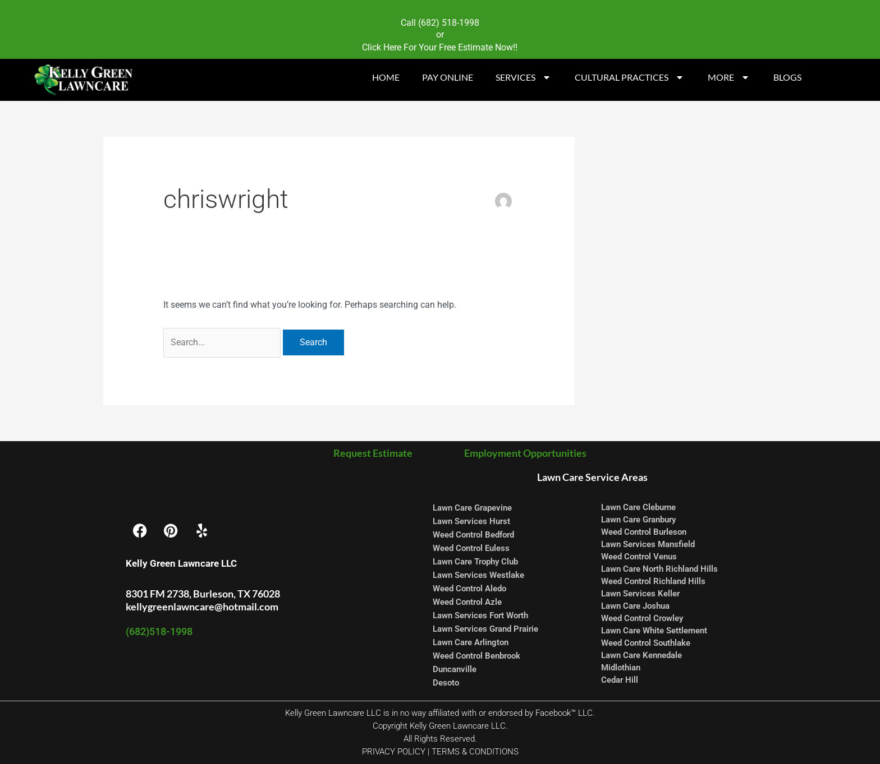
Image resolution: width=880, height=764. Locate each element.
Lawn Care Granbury (638, 520)
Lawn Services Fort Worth (480, 615)
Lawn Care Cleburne (638, 507)
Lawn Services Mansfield (648, 544)
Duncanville (454, 669)
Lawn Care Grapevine (472, 508)
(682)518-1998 (159, 631)
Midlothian (620, 668)
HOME (386, 77)
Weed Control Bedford (473, 535)
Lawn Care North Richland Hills (659, 569)
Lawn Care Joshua (635, 606)
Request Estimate (375, 453)
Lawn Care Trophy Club (475, 562)
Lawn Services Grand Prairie (485, 629)
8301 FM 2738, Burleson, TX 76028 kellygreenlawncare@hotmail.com (203, 600)
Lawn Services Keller (640, 594)
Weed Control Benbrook (476, 656)
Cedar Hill (619, 680)
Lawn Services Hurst (471, 521)
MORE (729, 77)
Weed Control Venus (639, 557)
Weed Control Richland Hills (653, 581)
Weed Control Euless (471, 548)
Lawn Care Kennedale (641, 655)
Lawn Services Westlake (478, 575)
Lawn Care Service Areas (592, 477)
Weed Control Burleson (643, 532)
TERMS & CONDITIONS (475, 752)
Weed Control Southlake (645, 643)
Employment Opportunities (524, 453)
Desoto (446, 683)
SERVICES (524, 77)
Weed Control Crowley (642, 618)
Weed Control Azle (467, 602)
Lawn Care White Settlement (654, 631)
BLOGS (787, 77)
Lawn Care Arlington (470, 642)
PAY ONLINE (447, 77)
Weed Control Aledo (469, 589)
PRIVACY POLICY (393, 752)
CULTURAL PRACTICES (630, 77)
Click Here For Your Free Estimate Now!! (439, 47)
